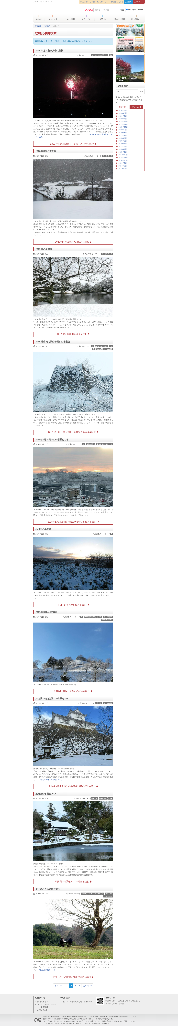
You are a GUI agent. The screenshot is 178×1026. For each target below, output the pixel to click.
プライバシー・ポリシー (46, 1004)
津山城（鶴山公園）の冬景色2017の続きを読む (73, 786)
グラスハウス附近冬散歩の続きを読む (73, 977)
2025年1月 (123, 152)
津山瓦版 (51, 9)
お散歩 (84, 893)
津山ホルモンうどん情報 (87, 2)
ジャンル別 (136, 107)
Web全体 (140, 10)
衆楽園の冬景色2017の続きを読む (73, 881)
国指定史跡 (102, 798)
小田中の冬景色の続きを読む (73, 605)
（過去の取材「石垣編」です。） (52, 780)
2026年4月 (123, 110)
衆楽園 (107, 254)
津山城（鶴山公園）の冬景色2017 (52, 698)
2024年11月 (123, 157)
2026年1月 (123, 119)
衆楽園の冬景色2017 (45, 793)
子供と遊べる (108, 896)
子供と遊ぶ (109, 893)
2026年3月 (123, 113)
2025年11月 (123, 124)
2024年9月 (123, 163)
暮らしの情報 (119, 17)
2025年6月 (123, 138)
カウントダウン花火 (98, 55)
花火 (111, 55)
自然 (107, 156)
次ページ (87, 986)
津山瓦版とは (136, 17)
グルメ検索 (53, 17)
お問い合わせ (42, 1010)
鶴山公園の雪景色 (106, 619)
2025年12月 (123, 121)
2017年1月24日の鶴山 (46, 612)
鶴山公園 (109, 349)
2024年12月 (123, 155)
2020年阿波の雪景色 (45, 151)
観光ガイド (86, 17)
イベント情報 (69, 17)
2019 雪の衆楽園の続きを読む (73, 334)
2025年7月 (123, 135)
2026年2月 (123, 116)
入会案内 (128, 2)
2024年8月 (123, 166)
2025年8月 (123, 133)
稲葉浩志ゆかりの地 (117, 2)
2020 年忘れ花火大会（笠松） (50, 50)
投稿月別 (122, 107)
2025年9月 (123, 130)
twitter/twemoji (70, 1021)
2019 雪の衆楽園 (43, 249)
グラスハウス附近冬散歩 (47, 889)
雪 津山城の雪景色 (99, 349)
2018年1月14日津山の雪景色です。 (53, 439)
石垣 (111, 346)
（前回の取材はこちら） (46, 970)
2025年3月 (123, 146)
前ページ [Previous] (59, 986)
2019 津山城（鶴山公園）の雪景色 (52, 341)
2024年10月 (123, 160)
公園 (92, 798)
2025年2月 (123, 149)
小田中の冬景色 (43, 529)
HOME (39, 17)
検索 (122, 10)
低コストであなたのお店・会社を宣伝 (77, 1002)
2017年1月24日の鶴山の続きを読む (73, 691)
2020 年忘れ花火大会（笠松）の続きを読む (73, 144)
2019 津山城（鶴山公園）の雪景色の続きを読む (73, 432)
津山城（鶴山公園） (101, 346)
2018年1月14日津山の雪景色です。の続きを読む (73, 522)
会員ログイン (138, 2)
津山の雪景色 (91, 444)
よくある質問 (42, 1007)
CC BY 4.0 (112, 1021)
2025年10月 (123, 127)
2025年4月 (123, 144)
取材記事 (47, 26)
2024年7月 (123, 169)
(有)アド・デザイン (76, 1023)
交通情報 (103, 17)
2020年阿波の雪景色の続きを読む (73, 242)
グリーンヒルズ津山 (94, 893)
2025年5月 (123, 141)
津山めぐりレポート (103, 2)
